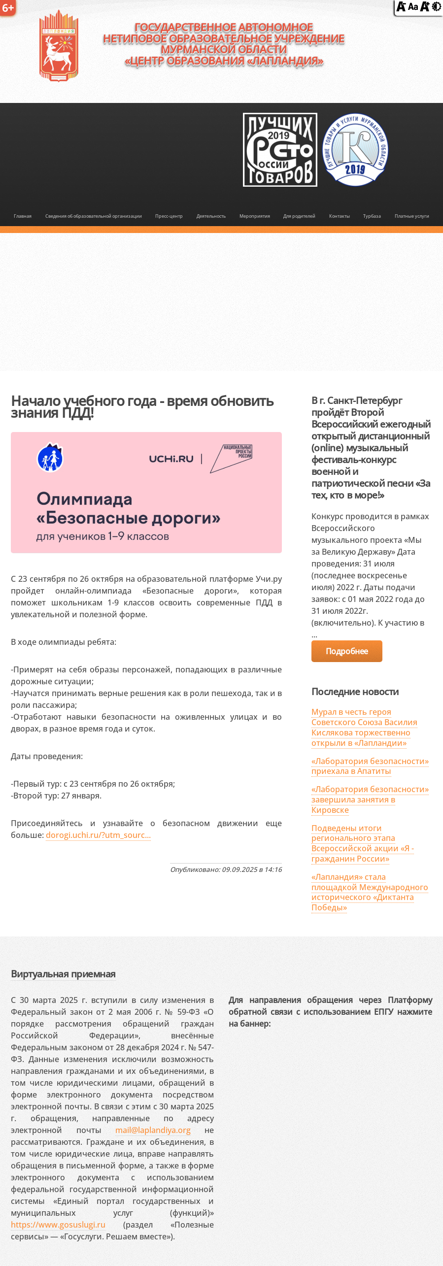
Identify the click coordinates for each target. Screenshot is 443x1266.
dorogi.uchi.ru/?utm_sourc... (98, 835)
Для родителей (299, 216)
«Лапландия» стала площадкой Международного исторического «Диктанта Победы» (369, 892)
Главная (23, 216)
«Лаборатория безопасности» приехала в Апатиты (370, 766)
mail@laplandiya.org (153, 1130)
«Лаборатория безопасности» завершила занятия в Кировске (370, 799)
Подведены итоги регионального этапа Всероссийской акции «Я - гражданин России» (362, 843)
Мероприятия (254, 216)
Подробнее (347, 651)
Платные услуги (412, 216)
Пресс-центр (169, 216)
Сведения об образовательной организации (93, 216)
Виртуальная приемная (63, 973)
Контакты (339, 216)
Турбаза (372, 216)
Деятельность (211, 216)
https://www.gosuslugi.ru (58, 1224)
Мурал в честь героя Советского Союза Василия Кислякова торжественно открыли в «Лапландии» (364, 727)
